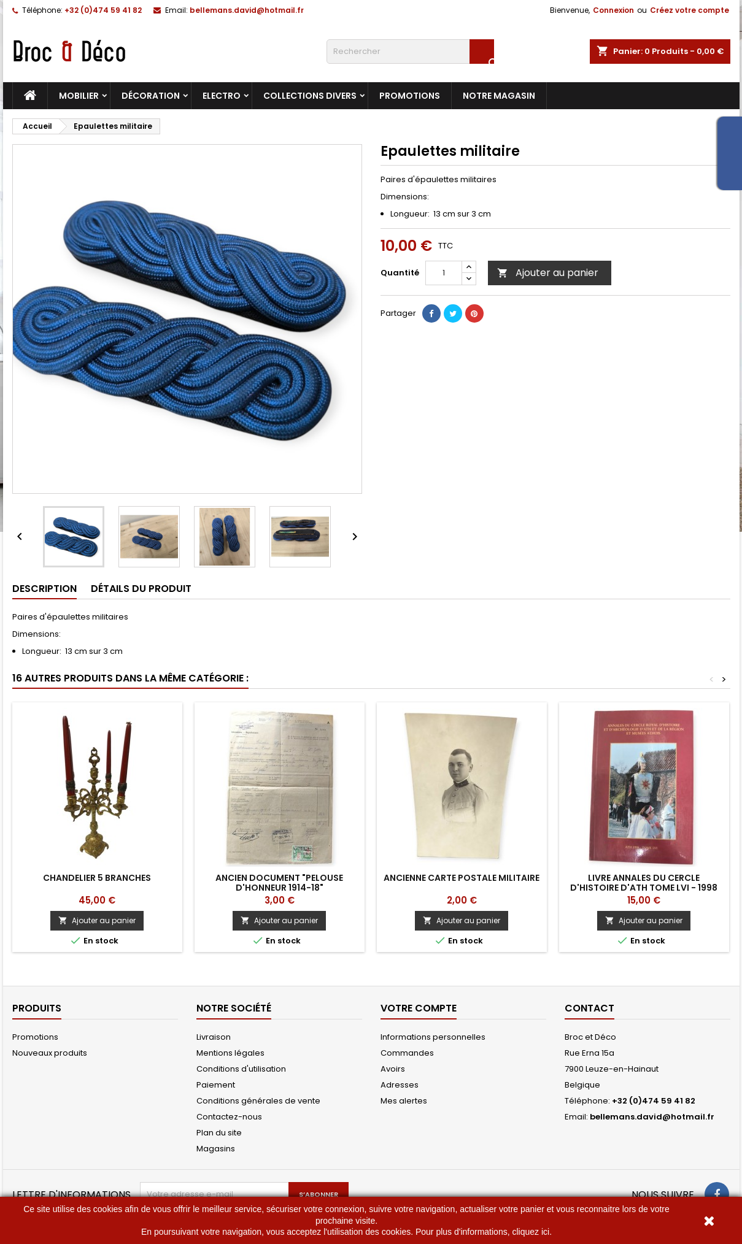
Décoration (151, 96)
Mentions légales (230, 1053)
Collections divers (310, 96)
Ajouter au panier (547, 273)
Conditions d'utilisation (241, 1069)
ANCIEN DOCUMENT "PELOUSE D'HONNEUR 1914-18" (279, 883)
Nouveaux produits (49, 1053)
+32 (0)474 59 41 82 (103, 10)
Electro (222, 96)
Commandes (407, 1053)
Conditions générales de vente (258, 1101)
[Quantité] (443, 273)
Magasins (215, 1148)
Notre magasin (499, 96)
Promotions (409, 96)
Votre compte (419, 1008)
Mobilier (79, 96)
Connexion (613, 10)
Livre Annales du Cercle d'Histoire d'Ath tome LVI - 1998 (643, 883)
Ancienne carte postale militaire (461, 878)
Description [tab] (44, 589)
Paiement (215, 1085)
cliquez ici (530, 1232)
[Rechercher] (410, 51)
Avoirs (393, 1069)
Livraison (213, 1037)
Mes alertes (404, 1101)
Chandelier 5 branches (97, 878)
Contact (589, 1008)
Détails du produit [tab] (141, 589)
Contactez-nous (229, 1117)
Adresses (400, 1085)
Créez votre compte (689, 10)
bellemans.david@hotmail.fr (247, 10)
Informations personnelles (433, 1037)
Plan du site (219, 1132)
